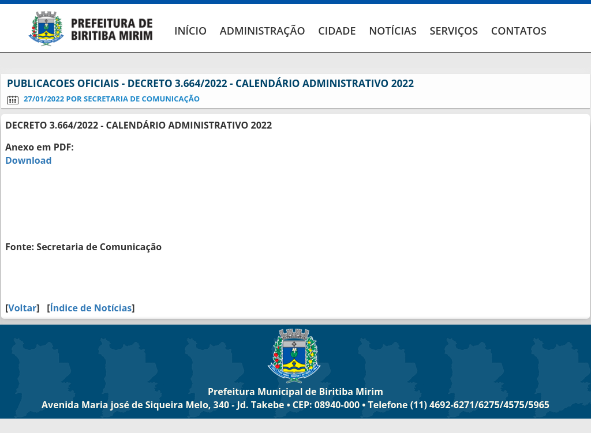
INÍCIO (190, 30)
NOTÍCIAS (393, 30)
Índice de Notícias (91, 308)
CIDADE (337, 30)
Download (28, 160)
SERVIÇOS (453, 30)
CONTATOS (519, 30)
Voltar (22, 308)
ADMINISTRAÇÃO (262, 30)
